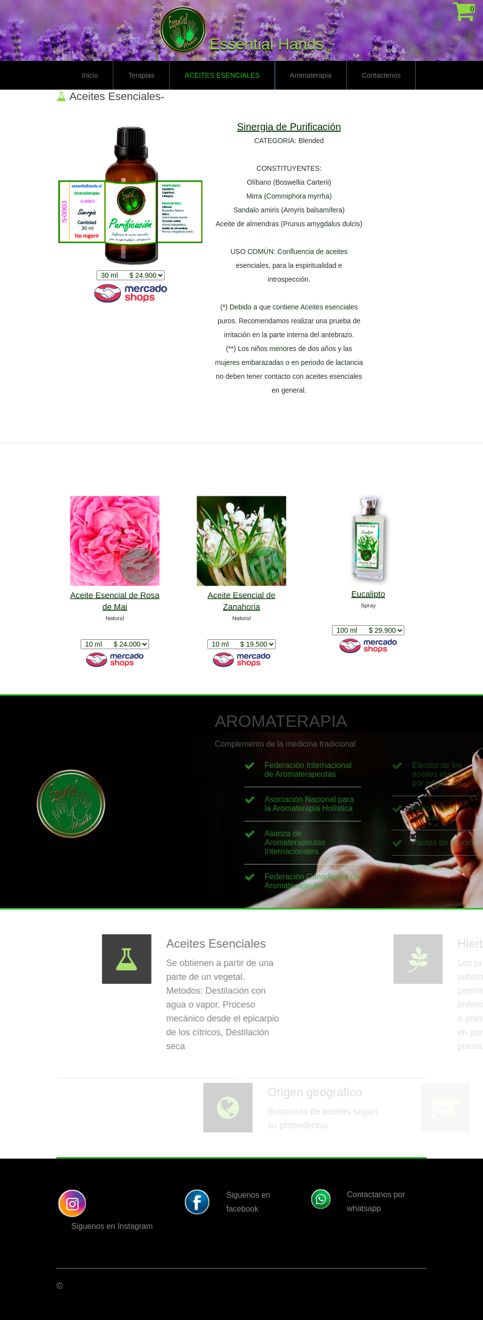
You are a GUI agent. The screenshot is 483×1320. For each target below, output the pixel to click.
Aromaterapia (311, 75)
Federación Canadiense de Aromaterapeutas (347, 881)
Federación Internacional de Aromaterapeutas (343, 769)
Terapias (141, 75)
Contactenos (381, 75)
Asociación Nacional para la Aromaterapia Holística (344, 803)
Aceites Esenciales (222, 75)
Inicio (90, 75)
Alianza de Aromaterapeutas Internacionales (330, 842)
